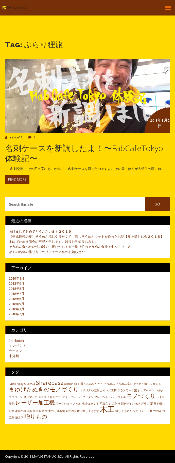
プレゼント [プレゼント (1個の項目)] (101, 397)
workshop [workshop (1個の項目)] (70, 384)
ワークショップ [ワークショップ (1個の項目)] (65, 403)
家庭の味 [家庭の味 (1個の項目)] (20, 411)
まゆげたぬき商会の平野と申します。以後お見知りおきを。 (53, 241)
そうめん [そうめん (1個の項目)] (109, 384)
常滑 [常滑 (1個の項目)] (44, 411)
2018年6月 (16, 298)
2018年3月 (16, 309)
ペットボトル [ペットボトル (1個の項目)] (117, 397)
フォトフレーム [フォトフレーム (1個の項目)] (72, 397)
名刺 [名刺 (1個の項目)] (114, 403)
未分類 (14, 356)
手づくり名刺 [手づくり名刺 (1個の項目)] (56, 411)
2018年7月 (16, 293)
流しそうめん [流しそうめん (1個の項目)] (123, 411)
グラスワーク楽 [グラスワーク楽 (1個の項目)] (127, 390)
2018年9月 (16, 283)
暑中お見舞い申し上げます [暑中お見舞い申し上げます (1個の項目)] (82, 411)
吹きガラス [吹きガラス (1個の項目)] (142, 403)
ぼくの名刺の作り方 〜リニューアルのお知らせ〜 (47, 251)
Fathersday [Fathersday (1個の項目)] (16, 384)
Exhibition (16, 340)
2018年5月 (16, 303)
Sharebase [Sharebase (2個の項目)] (49, 382)
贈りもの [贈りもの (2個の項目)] (35, 416)
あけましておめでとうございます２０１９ (40, 231)
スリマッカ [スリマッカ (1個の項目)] (31, 397)
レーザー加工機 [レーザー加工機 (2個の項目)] (35, 402)
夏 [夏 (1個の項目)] (151, 403)
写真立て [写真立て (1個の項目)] (105, 403)
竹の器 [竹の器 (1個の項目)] (157, 411)
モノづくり (17, 345)
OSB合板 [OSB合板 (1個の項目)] (29, 384)
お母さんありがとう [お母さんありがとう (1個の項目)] (90, 384)
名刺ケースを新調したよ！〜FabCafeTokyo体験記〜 (84, 153)
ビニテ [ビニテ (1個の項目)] (57, 397)
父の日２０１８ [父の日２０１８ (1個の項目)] (142, 411)
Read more (17, 179)
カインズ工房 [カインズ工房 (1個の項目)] (108, 390)
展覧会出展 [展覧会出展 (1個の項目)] (34, 411)
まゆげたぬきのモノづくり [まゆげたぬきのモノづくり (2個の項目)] (44, 389)
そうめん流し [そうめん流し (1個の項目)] (124, 384)
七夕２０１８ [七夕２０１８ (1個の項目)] (90, 403)
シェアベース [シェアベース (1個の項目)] (146, 390)
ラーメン (15, 350)
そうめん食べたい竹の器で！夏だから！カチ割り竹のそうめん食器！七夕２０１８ (70, 246)
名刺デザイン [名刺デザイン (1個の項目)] (126, 403)
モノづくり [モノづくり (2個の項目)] (141, 396)
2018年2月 (16, 314)
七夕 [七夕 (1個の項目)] (78, 403)
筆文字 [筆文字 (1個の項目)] (19, 417)
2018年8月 (16, 288)
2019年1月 (16, 278)
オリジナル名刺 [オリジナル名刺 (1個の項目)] (89, 390)
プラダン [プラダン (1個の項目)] (88, 397)
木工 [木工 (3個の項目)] (107, 409)
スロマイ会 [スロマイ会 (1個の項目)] (45, 397)
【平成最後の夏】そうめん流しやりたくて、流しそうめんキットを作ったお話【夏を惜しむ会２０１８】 (86, 236)
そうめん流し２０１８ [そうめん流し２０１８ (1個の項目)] (147, 384)
